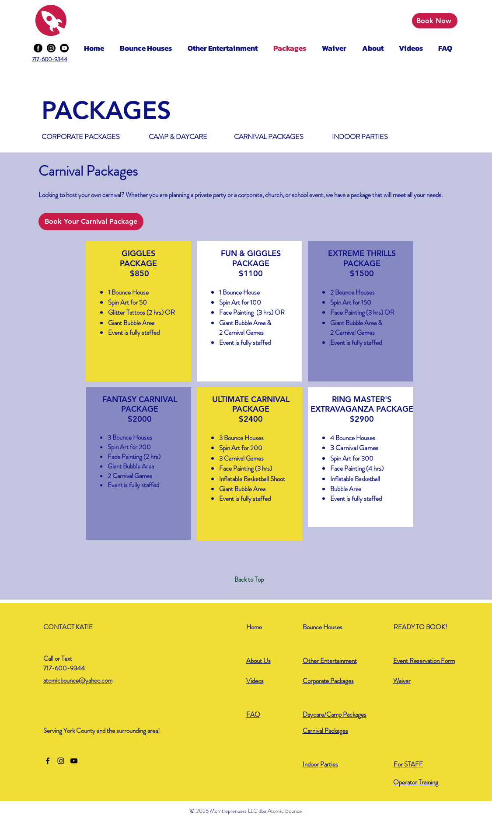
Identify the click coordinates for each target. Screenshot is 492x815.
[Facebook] (38, 48)
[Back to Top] (249, 579)
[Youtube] (64, 48)
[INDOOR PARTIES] (360, 137)
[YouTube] (74, 760)
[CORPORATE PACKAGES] (82, 137)
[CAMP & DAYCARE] (179, 137)
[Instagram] (51, 48)
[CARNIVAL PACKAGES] (270, 137)
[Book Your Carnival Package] (90, 221)
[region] (138, 311)
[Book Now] (434, 20)
